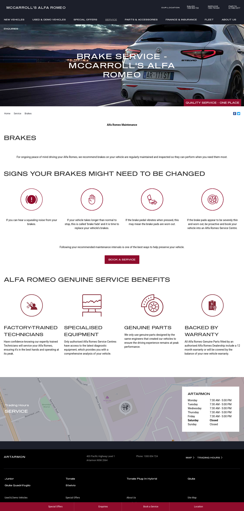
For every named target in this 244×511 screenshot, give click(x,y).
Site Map (192, 497)
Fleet (209, 19)
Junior (9, 478)
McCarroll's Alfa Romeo (36, 7)
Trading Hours (208, 457)
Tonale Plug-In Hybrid (142, 478)
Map (189, 457)
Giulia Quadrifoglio (17, 485)
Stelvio (71, 485)
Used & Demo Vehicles (49, 19)
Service (111, 19)
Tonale (70, 478)
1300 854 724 (189, 7)
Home (7, 113)
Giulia (191, 478)
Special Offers (85, 19)
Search (234, 29)
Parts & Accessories (141, 19)
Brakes (28, 113)
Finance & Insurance (181, 19)
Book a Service (122, 259)
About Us (229, 19)
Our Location (170, 7)
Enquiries (11, 28)
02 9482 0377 (231, 7)
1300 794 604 (210, 7)
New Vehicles (14, 19)
